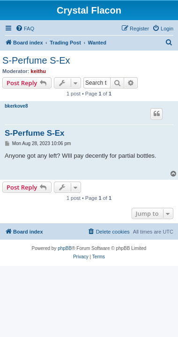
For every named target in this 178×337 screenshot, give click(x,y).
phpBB (65, 248)
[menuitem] (24, 28)
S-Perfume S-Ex (36, 60)
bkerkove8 (16, 106)
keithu (38, 71)
